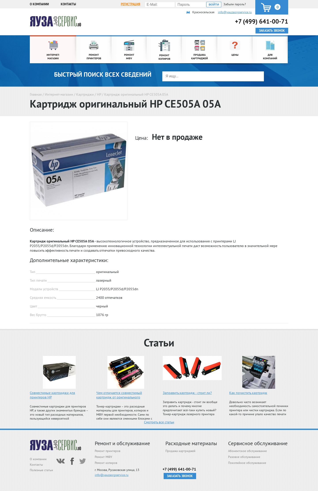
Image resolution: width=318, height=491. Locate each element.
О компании (39, 4)
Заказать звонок (180, 476)
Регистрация (130, 4)
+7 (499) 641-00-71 (261, 21)
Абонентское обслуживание (247, 451)
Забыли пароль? (234, 4)
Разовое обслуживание (244, 457)
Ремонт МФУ (103, 457)
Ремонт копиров (106, 463)
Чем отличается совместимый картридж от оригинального (119, 395)
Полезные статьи (41, 470)
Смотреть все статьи (159, 422)
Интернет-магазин (59, 94)
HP (99, 94)
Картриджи (85, 94)
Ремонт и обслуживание (122, 443)
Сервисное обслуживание (258, 443)
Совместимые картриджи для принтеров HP (52, 395)
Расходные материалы (191, 443)
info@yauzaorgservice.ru (235, 12)
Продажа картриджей (180, 451)
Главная (36, 94)
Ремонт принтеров (107, 451)
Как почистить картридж (248, 393)
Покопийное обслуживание (247, 463)
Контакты (68, 4)
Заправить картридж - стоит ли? (187, 393)
